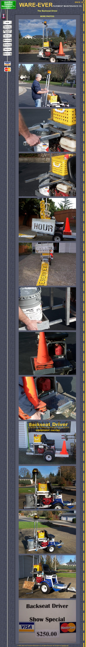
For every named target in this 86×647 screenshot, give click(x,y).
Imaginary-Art (64, 645)
